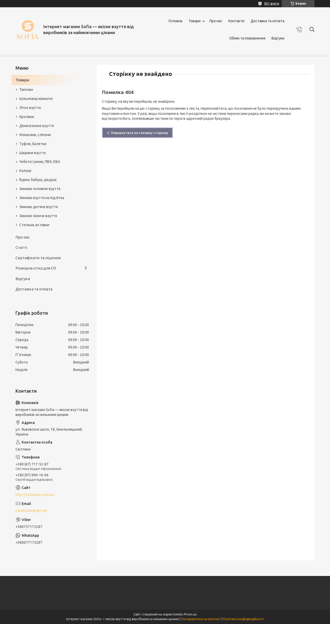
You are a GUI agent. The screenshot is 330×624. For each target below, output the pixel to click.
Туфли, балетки (32, 144)
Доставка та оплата (267, 21)
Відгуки (277, 38)
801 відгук (271, 3)
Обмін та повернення (247, 38)
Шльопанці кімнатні (36, 99)
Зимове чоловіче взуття (39, 189)
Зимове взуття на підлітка (41, 198)
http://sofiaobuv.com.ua (34, 495)
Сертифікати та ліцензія (38, 258)
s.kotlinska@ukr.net (31, 511)
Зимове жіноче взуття (38, 216)
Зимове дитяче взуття (38, 207)
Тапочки (26, 90)
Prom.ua (190, 614)
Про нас (215, 21)
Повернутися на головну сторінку (139, 133)
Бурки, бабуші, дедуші (37, 180)
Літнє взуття (30, 108)
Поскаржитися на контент (201, 619)
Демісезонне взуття (36, 126)
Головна (175, 21)
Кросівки (26, 117)
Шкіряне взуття (32, 153)
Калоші (25, 171)
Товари (194, 21)
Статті (21, 247)
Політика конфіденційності (243, 619)
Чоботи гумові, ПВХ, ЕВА (39, 162)
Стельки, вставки (34, 225)
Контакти (236, 21)
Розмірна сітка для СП (35, 268)
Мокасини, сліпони (35, 135)
